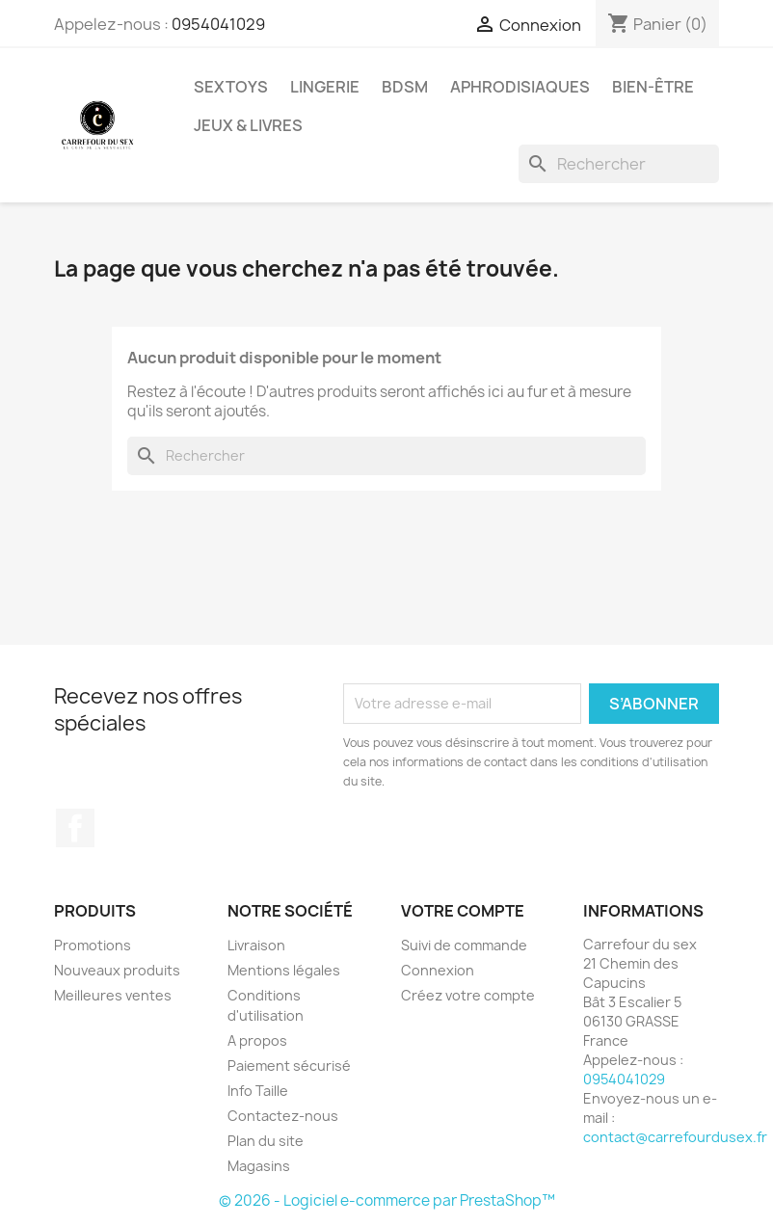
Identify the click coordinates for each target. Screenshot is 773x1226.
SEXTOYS (231, 86)
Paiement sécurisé (289, 1065)
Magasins (258, 1166)
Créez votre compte (468, 995)
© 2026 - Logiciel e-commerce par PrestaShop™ (387, 1200)
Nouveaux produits (117, 970)
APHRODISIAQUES (520, 86)
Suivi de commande (464, 945)
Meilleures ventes (113, 995)
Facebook (75, 828)
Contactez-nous (282, 1115)
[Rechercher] (619, 164)
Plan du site (265, 1141)
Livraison (256, 945)
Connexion (437, 970)
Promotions (92, 945)
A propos (257, 1040)
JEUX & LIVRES (248, 125)
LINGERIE (325, 86)
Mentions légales (283, 970)
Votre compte (462, 910)
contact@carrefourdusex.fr (675, 1137)
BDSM (405, 86)
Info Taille (257, 1090)
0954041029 (218, 24)
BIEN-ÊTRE (653, 86)
